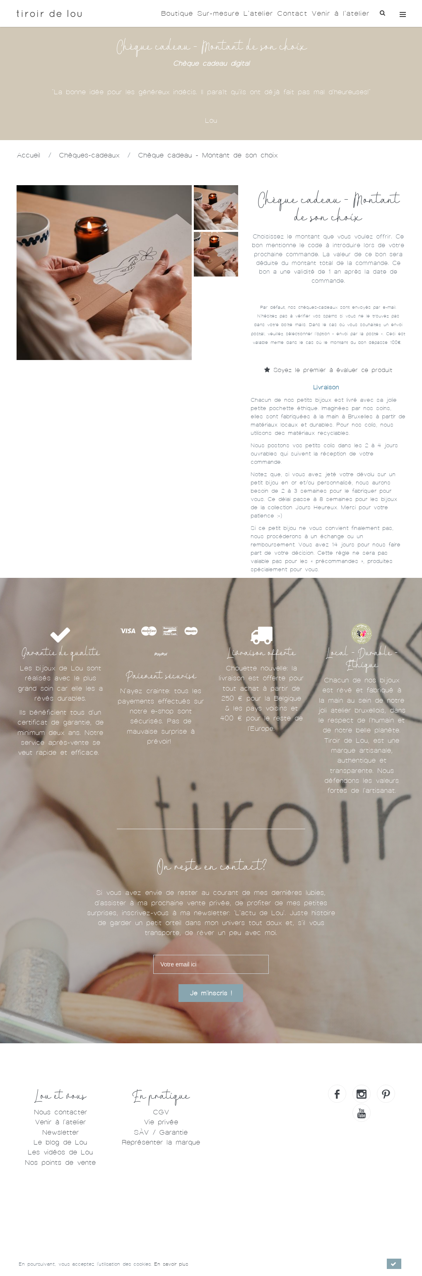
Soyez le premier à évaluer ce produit (328, 370)
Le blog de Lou (60, 1142)
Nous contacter (60, 1112)
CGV (161, 1112)
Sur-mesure (218, 13)
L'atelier (258, 13)
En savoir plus (171, 1264)
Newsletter (60, 1132)
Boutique (177, 13)
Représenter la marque (161, 1142)
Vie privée (161, 1122)
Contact (292, 13)
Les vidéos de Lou (60, 1152)
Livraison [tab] (326, 387)
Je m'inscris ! (211, 993)
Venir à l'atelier (340, 13)
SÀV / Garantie (161, 1132)
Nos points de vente (60, 1162)
